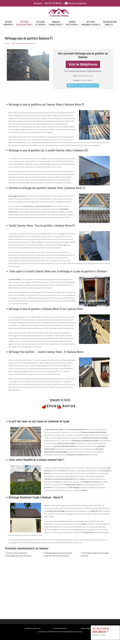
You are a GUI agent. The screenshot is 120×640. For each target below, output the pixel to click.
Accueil (7, 43)
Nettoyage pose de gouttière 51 (24, 23)
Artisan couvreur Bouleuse (17, 553)
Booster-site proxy (75, 632)
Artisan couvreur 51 (8, 23)
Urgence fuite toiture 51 (72, 23)
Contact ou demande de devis (83, 85)
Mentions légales (86, 628)
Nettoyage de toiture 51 (40, 23)
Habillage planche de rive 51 (56, 23)
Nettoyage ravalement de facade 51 (90, 23)
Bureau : (47, 3)
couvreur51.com (35, 628)
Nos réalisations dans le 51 (110, 23)
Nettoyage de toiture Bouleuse (19, 556)
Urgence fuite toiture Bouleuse (56, 556)
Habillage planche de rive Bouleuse (58, 553)
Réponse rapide (60, 406)
